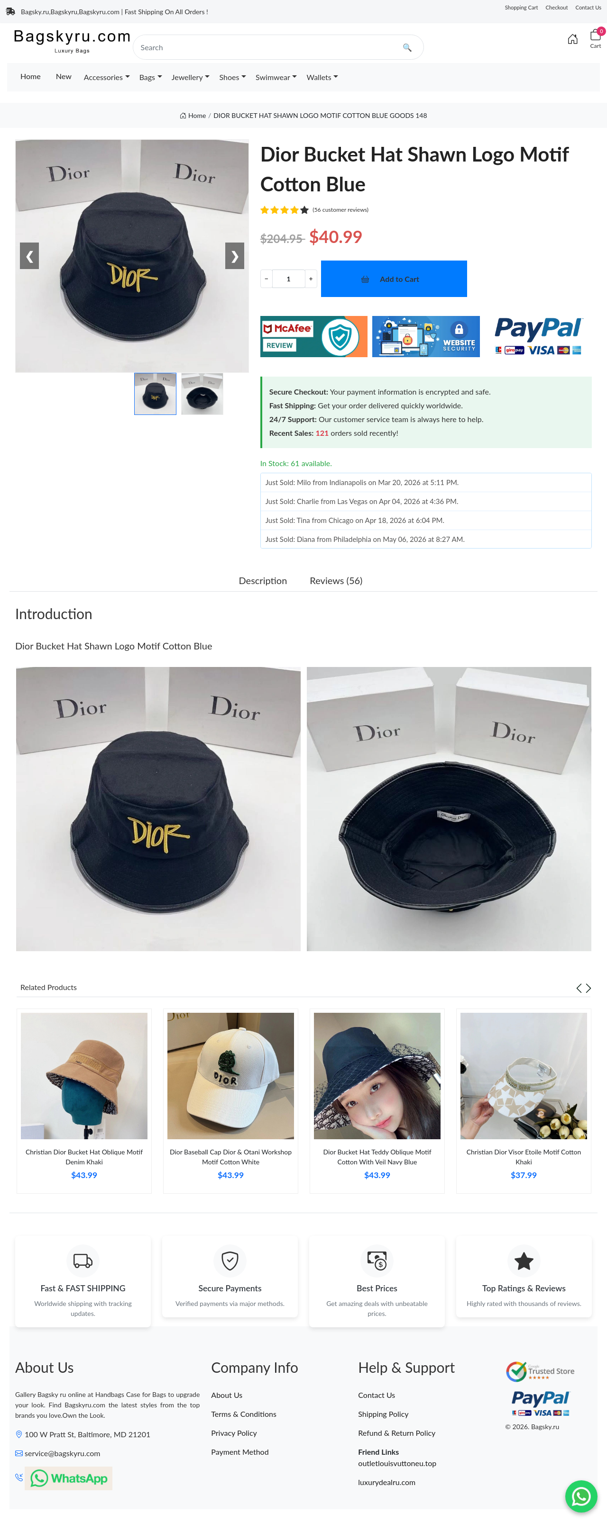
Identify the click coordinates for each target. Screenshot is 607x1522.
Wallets (318, 76)
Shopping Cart (521, 7)
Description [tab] (263, 580)
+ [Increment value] (311, 278)
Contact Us (588, 7)
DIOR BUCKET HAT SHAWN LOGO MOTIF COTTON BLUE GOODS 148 (320, 115)
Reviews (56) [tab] (336, 580)
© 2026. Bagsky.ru (532, 1428)
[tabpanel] (84, 1105)
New (64, 76)
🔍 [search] (407, 47)
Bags (147, 76)
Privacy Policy (234, 1434)
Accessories (103, 76)
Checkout (557, 7)
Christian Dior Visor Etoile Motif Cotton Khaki (524, 1157)
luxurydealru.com (386, 1483)
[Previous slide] (579, 987)
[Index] (573, 38)
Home (30, 76)
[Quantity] (288, 279)
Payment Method (239, 1453)
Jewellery (187, 76)
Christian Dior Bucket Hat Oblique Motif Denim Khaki (84, 1157)
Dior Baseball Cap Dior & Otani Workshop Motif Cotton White (231, 1157)
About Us (226, 1396)
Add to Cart (399, 278)
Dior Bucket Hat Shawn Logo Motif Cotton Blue (113, 645)
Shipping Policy (383, 1415)
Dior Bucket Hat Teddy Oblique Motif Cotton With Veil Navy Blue (377, 1157)
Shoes (229, 76)
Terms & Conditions (243, 1415)
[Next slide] (588, 987)
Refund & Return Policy (396, 1434)
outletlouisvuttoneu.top (397, 1464)
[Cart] (595, 39)
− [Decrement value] (266, 278)
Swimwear (273, 76)
